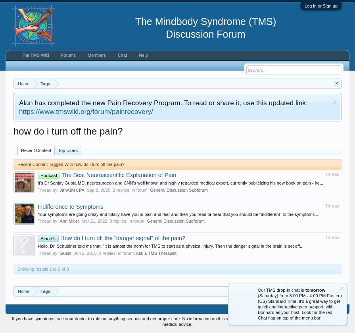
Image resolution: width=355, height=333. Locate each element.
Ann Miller (69, 221)
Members (97, 55)
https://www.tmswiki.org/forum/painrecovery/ (86, 111)
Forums (68, 55)
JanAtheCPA (72, 190)
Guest (65, 253)
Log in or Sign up (321, 6)
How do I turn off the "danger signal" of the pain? (111, 238)
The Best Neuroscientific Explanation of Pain (107, 175)
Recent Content (36, 150)
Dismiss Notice (335, 102)
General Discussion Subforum (179, 190)
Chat (122, 55)
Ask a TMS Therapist (156, 253)
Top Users (68, 150)
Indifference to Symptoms (71, 207)
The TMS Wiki (35, 55)
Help (143, 55)
